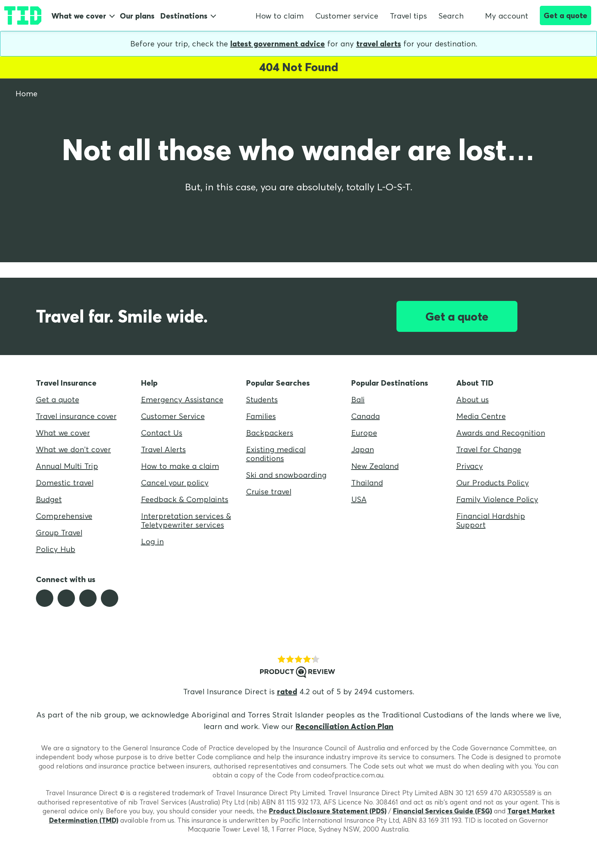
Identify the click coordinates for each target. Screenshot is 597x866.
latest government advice (277, 43)
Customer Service (173, 416)
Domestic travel (65, 482)
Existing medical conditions (276, 453)
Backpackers (269, 432)
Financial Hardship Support (490, 520)
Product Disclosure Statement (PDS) (327, 810)
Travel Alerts (163, 449)
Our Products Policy (492, 482)
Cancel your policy (175, 482)
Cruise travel (268, 491)
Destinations (184, 15)
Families (261, 416)
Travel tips (408, 15)
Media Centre (481, 416)
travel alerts (378, 43)
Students (262, 399)
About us (472, 399)
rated (287, 691)
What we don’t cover (73, 449)
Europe (364, 432)
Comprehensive (64, 516)
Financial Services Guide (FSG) (442, 810)
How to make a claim (180, 466)
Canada (365, 416)
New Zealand (375, 466)
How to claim (279, 15)
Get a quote (565, 15)
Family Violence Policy (497, 499)
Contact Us (161, 432)
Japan (362, 449)
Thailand (367, 482)
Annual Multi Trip (67, 466)
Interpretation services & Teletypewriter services (186, 520)
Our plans (137, 15)
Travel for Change (488, 449)
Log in (152, 541)
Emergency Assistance (182, 399)
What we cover (78, 15)
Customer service (346, 15)
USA (359, 499)
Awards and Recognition (500, 432)
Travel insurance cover (76, 416)
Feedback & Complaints (184, 499)
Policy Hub (55, 549)
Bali (358, 399)
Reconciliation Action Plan (344, 726)
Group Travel (59, 532)
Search (451, 15)
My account (501, 15)
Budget (49, 499)
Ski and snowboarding (286, 475)
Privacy (469, 466)
